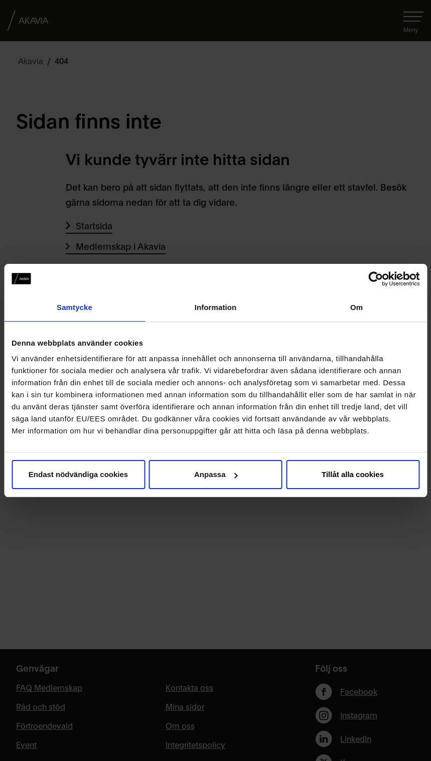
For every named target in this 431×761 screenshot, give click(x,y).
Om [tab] (356, 307)
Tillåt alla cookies (353, 474)
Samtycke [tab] (74, 307)
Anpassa (216, 474)
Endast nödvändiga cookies (78, 474)
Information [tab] (216, 307)
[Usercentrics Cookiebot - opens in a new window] (375, 278)
